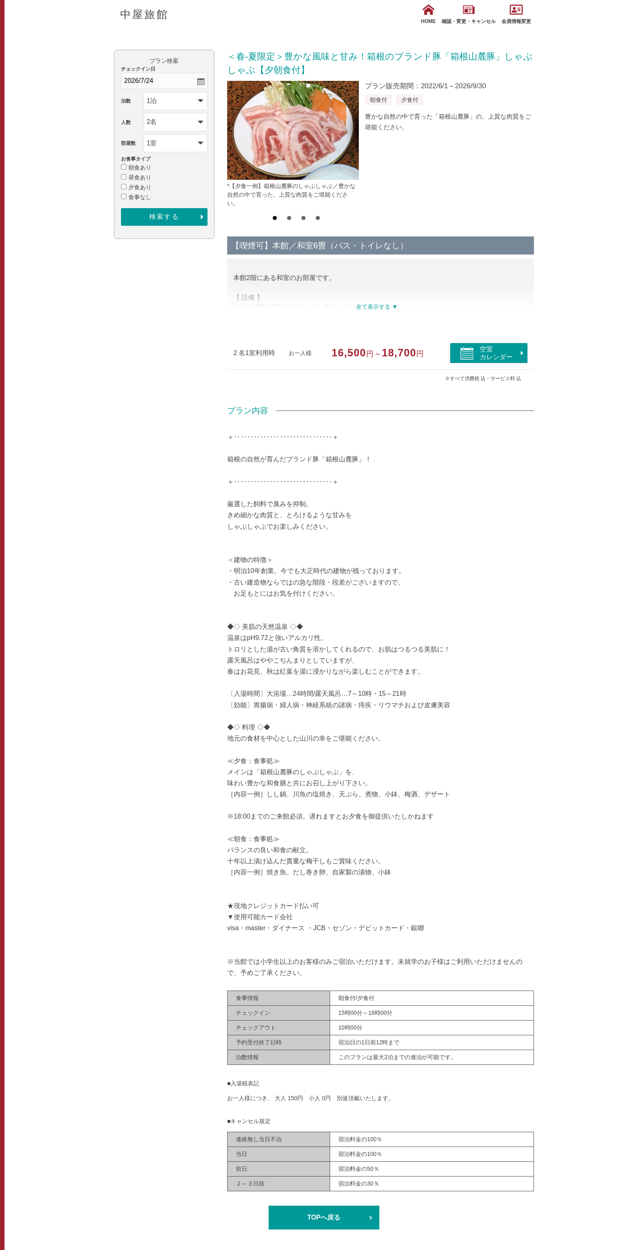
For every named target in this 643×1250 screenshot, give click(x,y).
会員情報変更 (516, 14)
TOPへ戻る (323, 1217)
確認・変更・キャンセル (469, 14)
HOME (428, 14)
